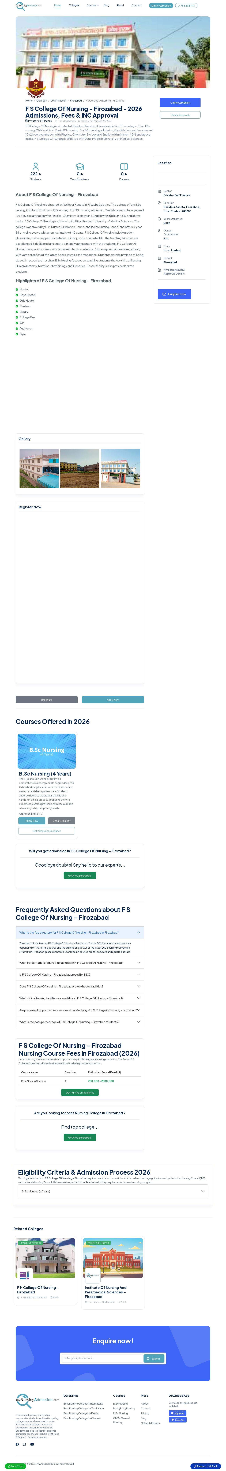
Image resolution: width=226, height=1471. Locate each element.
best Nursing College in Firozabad (95, 1113)
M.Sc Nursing (120, 1413)
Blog (106, 5)
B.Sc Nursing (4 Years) (45, 773)
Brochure (46, 699)
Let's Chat (15, 1466)
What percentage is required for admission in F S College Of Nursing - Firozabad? (71, 962)
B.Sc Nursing (120, 1403)
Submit (156, 1358)
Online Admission (161, 5)
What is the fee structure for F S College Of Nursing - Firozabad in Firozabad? (69, 932)
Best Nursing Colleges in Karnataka (83, 1403)
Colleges (74, 5)
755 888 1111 (186, 5)
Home (57, 5)
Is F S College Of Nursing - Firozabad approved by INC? (54, 974)
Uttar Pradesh (58, 100)
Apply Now (113, 699)
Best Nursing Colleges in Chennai (82, 1418)
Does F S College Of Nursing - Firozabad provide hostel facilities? (61, 986)
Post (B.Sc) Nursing (124, 1408)
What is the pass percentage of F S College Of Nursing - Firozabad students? (69, 1022)
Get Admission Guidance (47, 830)
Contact (136, 5)
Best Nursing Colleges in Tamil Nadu (83, 1408)
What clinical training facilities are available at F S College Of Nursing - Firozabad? (71, 998)
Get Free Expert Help (80, 875)
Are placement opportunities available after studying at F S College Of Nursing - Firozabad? (78, 1010)
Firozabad (76, 100)
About (120, 5)
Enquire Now (177, 294)
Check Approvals (180, 115)
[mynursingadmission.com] (79, 598)
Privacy (145, 1413)
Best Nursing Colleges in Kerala (80, 1413)
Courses (91, 5)
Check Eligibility (62, 820)
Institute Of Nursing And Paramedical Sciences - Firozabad (106, 1292)
